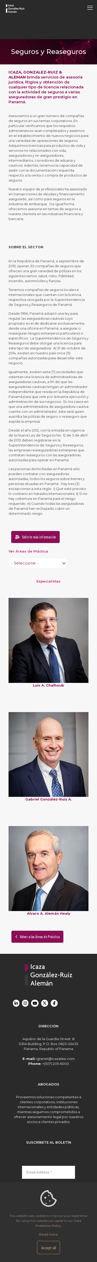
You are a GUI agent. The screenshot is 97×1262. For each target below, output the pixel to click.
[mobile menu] (90, 7)
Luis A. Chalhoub (48, 685)
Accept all (48, 1247)
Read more (48, 1234)
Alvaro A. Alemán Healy (48, 913)
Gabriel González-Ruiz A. (48, 799)
